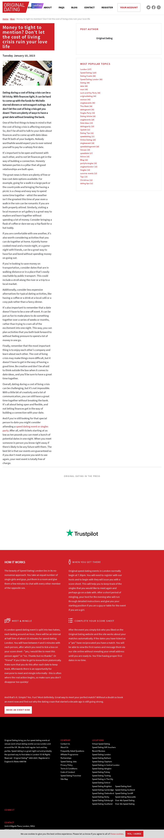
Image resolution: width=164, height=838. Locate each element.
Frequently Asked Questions (72, 751)
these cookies (116, 833)
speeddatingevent (87, 146)
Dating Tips (85, 133)
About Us (64, 747)
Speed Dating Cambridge (103, 789)
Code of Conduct (68, 772)
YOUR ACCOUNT (129, 7)
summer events (86, 173)
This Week (84, 106)
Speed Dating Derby (100, 796)
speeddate (84, 153)
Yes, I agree (134, 833)
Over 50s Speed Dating (125, 804)
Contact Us (65, 743)
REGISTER (107, 7)
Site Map (64, 779)
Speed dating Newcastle (125, 796)
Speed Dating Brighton (102, 786)
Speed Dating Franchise (71, 775)
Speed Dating (86, 72)
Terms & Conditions (69, 768)
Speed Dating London (89, 79)
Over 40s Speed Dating (125, 800)
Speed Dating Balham (101, 758)
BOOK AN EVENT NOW (18, 710)
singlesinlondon (87, 166)
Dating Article (86, 116)
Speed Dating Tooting (101, 775)
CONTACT (89, 7)
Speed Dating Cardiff (124, 793)
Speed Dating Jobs (69, 761)
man (82, 89)
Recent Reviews (98, 751)
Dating (83, 82)
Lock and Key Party (88, 92)
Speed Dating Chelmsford (103, 793)
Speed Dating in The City (102, 779)
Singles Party (85, 113)
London (83, 69)
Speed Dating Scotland (125, 789)
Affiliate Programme (69, 754)
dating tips (84, 183)
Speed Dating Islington (101, 768)
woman (83, 99)
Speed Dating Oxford (101, 782)
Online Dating (86, 139)
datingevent (85, 109)
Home (5, 18)
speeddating (85, 136)
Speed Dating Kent (123, 786)
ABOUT (48, 7)
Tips (82, 176)
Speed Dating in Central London (105, 765)
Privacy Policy (67, 765)
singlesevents (85, 102)
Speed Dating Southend (102, 804)
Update (83, 129)
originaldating (86, 96)
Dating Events (86, 76)
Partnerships (66, 758)
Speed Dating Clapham (102, 761)
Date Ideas (84, 123)
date (82, 86)
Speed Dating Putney (101, 772)
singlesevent (85, 143)
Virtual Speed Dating (101, 743)
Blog (12, 18)
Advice (83, 156)
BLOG (74, 7)
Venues (83, 149)
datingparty (85, 126)
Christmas (84, 180)
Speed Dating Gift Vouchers (104, 747)
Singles (83, 170)
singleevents (85, 119)
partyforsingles (86, 163)
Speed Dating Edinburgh (102, 800)
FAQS (61, 7)
